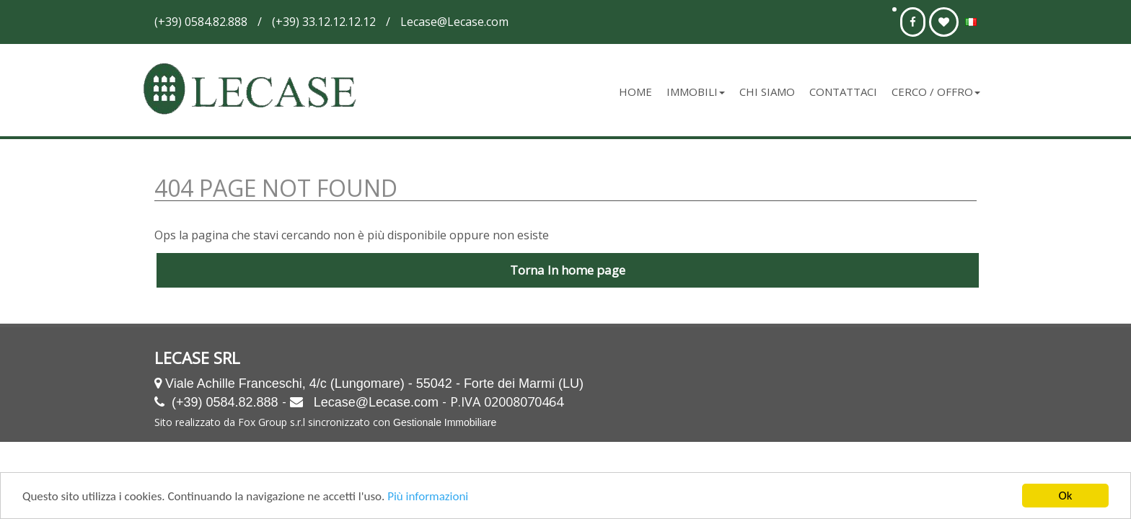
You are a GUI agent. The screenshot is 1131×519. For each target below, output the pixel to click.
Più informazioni (427, 496)
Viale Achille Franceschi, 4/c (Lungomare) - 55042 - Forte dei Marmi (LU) (374, 383)
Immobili (695, 91)
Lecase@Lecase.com (376, 402)
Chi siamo (767, 91)
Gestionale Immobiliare (444, 422)
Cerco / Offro (936, 91)
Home (635, 91)
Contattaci (843, 91)
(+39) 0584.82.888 (225, 402)
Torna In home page (567, 270)
